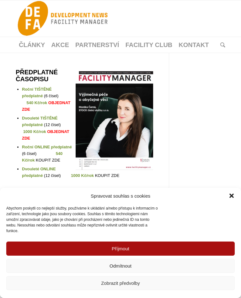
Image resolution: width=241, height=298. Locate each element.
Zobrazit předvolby (120, 283)
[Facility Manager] (63, 18)
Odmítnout (120, 266)
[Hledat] (221, 45)
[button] (231, 196)
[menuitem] (32, 45)
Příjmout (120, 248)
